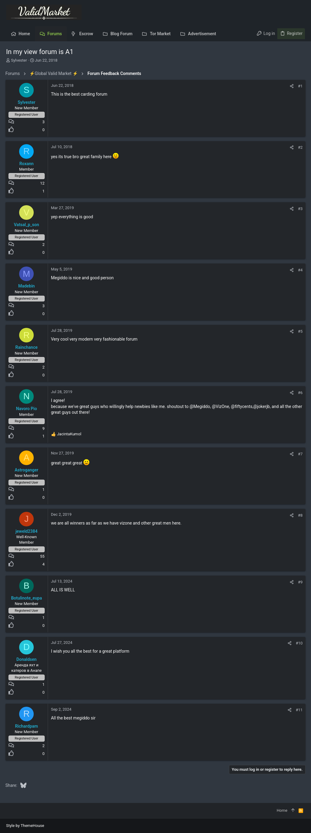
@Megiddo (200, 406)
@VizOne (221, 406)
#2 (299, 147)
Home (282, 810)
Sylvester (19, 60)
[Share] (291, 86)
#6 (299, 392)
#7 (299, 454)
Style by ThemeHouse (25, 825)
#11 (298, 710)
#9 (299, 582)
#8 (299, 515)
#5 (299, 331)
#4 (299, 270)
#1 (299, 86)
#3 (299, 208)
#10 (298, 643)
